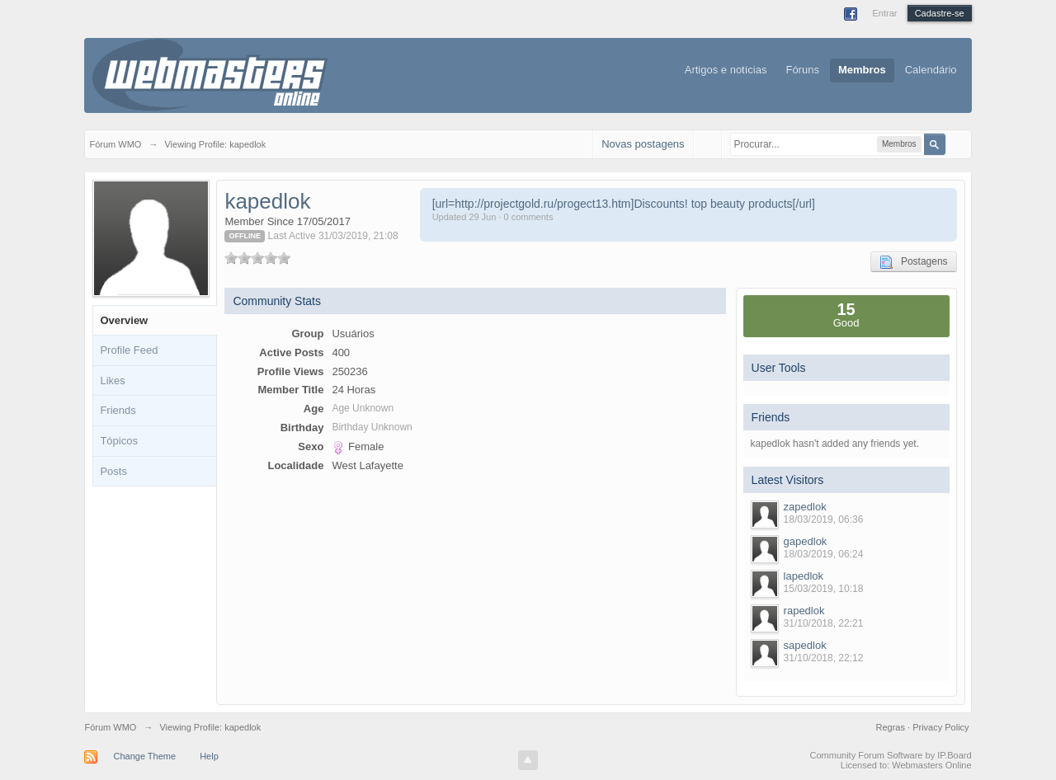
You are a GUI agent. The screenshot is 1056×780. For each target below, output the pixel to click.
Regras (892, 727)
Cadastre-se (939, 13)
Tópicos (119, 441)
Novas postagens (642, 144)
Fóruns (801, 69)
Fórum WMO (110, 727)
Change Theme (144, 756)
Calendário (931, 69)
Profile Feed (129, 350)
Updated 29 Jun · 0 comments (493, 217)
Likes (112, 380)
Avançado (956, 143)
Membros (862, 69)
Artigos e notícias (726, 69)
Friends (117, 410)
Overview (124, 320)
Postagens (913, 262)
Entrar (884, 13)
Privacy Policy (940, 727)
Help (209, 756)
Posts (113, 471)
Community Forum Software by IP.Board (891, 755)
